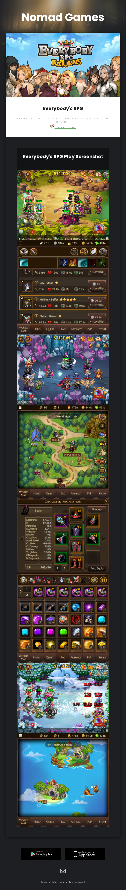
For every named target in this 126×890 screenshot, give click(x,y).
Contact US (63, 127)
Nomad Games (63, 17)
